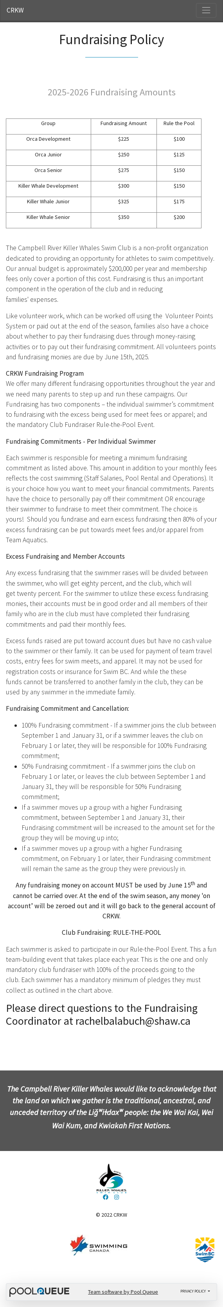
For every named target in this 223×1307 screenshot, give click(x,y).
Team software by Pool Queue (123, 1291)
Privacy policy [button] (193, 1291)
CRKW (15, 10)
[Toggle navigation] (206, 10)
